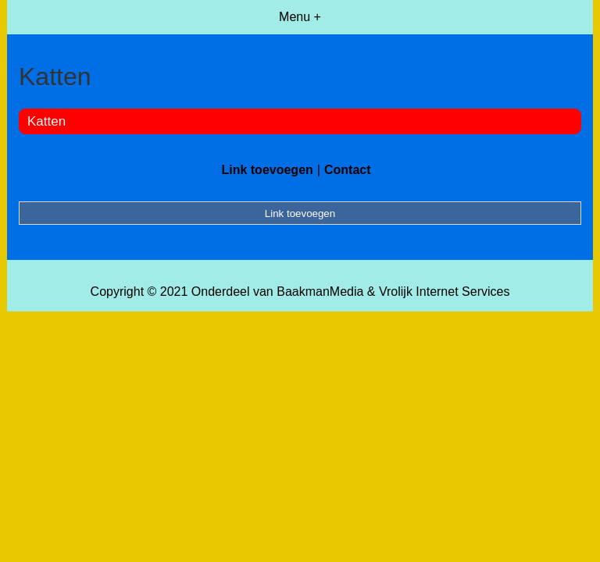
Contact (347, 169)
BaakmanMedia (320, 291)
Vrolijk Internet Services (444, 291)
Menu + (300, 16)
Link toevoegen (266, 169)
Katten (46, 121)
